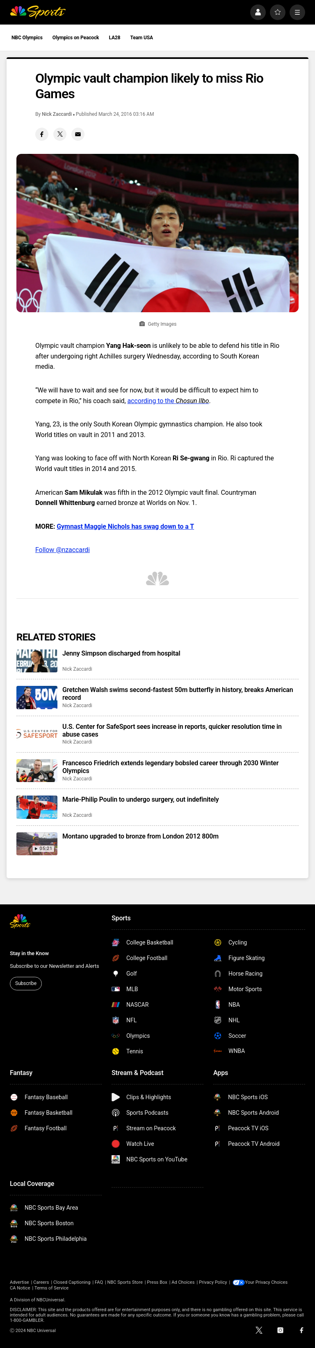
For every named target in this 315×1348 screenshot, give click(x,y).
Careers (41, 1282)
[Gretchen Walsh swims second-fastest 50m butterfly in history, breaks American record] (36, 697)
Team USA (141, 38)
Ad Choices (182, 1282)
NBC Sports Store (125, 1282)
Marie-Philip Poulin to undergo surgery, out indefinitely (140, 799)
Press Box (157, 1282)
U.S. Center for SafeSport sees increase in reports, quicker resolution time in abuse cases (172, 730)
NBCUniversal (50, 1300)
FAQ (99, 1282)
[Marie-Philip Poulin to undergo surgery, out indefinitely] (36, 807)
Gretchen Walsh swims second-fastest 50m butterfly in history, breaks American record (177, 693)
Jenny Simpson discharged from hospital (121, 653)
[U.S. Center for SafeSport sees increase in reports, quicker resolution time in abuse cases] (36, 734)
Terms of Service (51, 1288)
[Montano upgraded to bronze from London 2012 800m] (36, 843)
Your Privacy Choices (267, 1282)
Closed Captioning (71, 1282)
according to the (168, 401)
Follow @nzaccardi (62, 550)
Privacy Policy (213, 1282)
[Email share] (77, 134)
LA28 (114, 38)
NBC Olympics (27, 38)
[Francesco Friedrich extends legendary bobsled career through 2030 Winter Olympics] (36, 770)
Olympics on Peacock (75, 38)
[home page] (38, 12)
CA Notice (20, 1288)
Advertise (19, 1282)
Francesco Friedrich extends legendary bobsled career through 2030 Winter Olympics (170, 767)
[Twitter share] (59, 134)
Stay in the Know (29, 953)
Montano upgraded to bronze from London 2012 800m (140, 836)
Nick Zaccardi (57, 114)
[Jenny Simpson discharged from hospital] (36, 660)
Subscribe (26, 983)
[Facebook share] (41, 134)
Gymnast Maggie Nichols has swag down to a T (125, 526)
